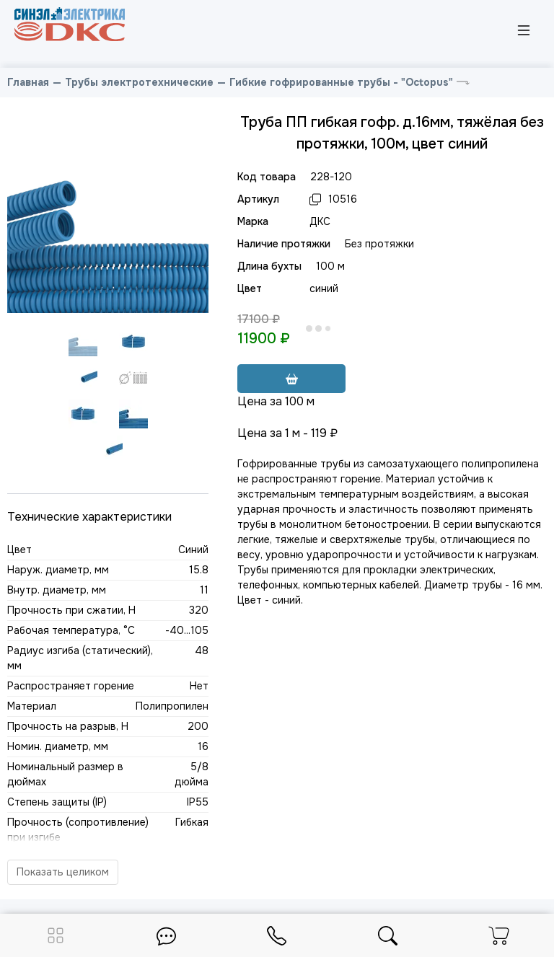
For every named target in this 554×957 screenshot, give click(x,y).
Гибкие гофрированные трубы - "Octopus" (341, 82)
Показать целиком (63, 871)
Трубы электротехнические (139, 82)
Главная (28, 82)
